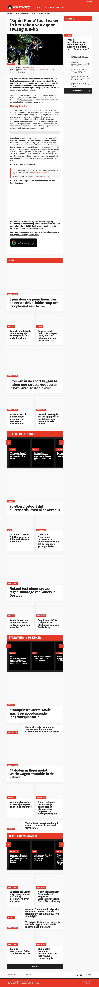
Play (44, 7)
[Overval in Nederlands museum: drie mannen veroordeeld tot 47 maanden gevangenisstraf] (49, 523)
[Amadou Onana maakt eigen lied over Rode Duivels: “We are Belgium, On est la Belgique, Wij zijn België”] (15, 910)
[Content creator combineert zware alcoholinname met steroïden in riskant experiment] (15, 728)
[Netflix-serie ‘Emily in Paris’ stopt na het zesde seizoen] (43, 648)
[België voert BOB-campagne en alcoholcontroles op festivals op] (49, 608)
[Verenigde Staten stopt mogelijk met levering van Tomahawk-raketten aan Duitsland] (15, 923)
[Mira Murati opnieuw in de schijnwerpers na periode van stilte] (20, 790)
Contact (88, 982)
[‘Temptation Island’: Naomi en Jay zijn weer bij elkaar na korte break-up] (20, 319)
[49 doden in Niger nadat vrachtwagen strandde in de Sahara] (35, 750)
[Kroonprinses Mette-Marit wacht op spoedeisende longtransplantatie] (35, 689)
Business (11, 797)
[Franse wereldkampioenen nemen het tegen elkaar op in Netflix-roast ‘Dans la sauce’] (19, 648)
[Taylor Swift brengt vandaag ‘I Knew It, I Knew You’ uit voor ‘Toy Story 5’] (15, 824)
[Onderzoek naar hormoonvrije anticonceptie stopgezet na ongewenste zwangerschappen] (49, 790)
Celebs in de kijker (13, 13)
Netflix (11, 64)
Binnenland (12, 293)
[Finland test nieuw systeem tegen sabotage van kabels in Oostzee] (35, 568)
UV (11, 70)
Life (62, 7)
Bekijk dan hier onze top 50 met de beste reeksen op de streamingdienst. (33, 227)
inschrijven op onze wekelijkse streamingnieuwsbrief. (34, 233)
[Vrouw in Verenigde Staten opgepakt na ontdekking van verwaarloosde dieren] (49, 402)
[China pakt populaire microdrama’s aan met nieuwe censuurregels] (49, 937)
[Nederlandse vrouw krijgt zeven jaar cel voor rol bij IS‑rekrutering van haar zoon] (20, 880)
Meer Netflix (82, 91)
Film (34, 652)
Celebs (10, 326)
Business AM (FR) (27, 982)
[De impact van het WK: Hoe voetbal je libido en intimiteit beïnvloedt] (20, 523)
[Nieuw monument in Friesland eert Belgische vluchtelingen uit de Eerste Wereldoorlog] (49, 880)
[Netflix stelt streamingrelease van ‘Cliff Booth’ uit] (68, 62)
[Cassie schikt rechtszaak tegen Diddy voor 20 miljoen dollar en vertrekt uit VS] (49, 319)
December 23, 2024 (42, 176)
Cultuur (60, 652)
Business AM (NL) (14, 982)
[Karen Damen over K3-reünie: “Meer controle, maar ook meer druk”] (20, 608)
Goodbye (37, 982)
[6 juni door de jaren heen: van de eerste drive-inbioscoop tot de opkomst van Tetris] (35, 279)
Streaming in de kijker (28, 13)
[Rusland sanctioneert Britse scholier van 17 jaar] (20, 937)
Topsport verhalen (43, 13)
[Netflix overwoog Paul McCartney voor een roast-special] (68, 83)
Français (89, 1)
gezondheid (12, 732)
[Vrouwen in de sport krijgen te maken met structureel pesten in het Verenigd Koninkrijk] (35, 361)
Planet (51, 7)
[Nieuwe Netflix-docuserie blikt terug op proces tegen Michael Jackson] (68, 76)
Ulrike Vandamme (28, 67)
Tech (57, 7)
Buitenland (12, 375)
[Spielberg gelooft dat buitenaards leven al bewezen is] (35, 486)
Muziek (10, 916)
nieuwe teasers (26, 100)
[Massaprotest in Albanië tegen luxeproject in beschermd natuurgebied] (20, 402)
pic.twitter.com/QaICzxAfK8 (39, 173)
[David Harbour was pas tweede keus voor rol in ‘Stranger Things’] (68, 69)
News (39, 7)
